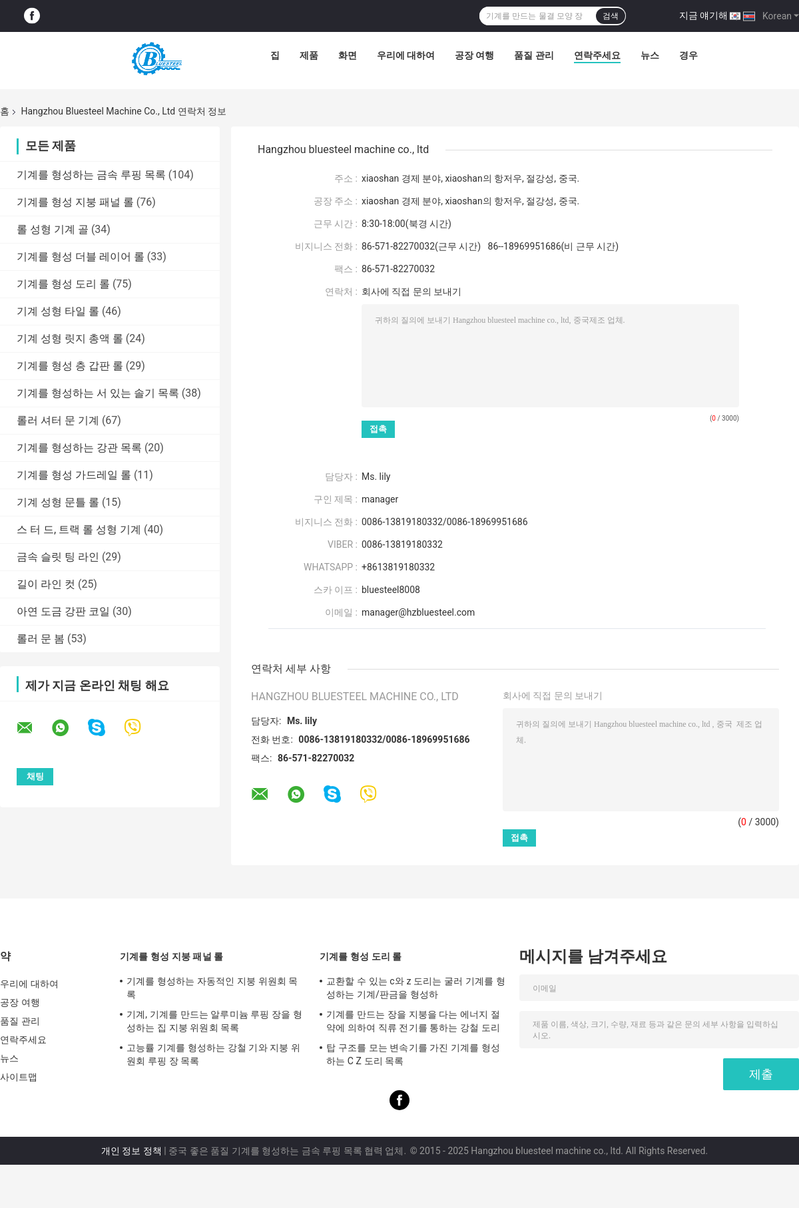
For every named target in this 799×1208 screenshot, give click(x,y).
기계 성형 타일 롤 (58, 311)
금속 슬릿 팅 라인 (58, 556)
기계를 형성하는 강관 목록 (79, 447)
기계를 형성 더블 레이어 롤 (80, 256)
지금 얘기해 (703, 15)
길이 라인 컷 (46, 584)
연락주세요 (597, 55)
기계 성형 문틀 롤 (58, 502)
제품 (309, 55)
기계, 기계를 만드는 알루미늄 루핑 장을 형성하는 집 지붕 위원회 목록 (214, 1021)
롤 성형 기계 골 (53, 229)
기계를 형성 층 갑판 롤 (70, 365)
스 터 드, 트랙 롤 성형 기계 (79, 529)
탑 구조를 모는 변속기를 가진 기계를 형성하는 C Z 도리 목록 (413, 1054)
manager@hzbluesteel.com (418, 612)
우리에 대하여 (406, 55)
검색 (611, 16)
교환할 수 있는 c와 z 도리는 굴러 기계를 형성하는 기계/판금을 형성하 (415, 988)
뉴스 (650, 55)
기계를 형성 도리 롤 (63, 284)
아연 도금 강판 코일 (63, 611)
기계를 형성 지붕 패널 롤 (75, 202)
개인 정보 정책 (131, 1150)
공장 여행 (474, 55)
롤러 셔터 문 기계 (58, 420)
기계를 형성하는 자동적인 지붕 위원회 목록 (212, 988)
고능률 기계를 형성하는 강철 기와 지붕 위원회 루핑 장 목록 (213, 1054)
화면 (347, 55)
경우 (688, 55)
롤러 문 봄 (41, 638)
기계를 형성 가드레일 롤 (74, 475)
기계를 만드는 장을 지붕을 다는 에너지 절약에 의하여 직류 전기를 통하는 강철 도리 (413, 1021)
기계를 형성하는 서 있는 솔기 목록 (98, 393)
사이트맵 (18, 1077)
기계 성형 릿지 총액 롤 (70, 338)
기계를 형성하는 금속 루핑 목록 (91, 174)
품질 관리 (533, 55)
